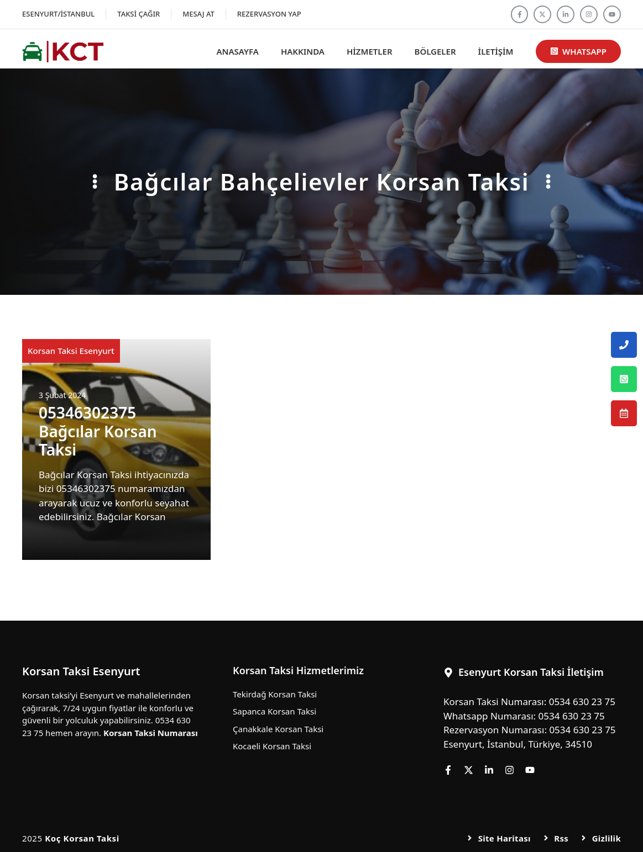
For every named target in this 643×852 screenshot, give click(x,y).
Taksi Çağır (138, 14)
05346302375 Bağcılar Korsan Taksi (98, 431)
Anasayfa (238, 51)
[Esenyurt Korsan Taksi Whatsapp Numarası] (624, 379)
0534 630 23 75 (582, 701)
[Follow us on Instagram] (589, 14)
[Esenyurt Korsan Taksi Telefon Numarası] (624, 345)
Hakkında (303, 51)
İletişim (496, 51)
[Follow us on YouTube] (612, 14)
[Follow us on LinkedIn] (565, 14)
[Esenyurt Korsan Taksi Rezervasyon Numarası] (624, 413)
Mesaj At (198, 14)
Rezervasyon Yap (269, 14)
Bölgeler (435, 51)
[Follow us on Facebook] (520, 14)
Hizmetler (370, 51)
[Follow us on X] (542, 14)
